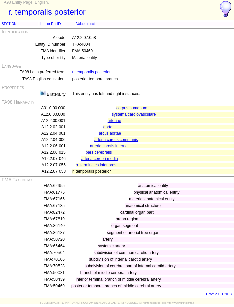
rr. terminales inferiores (96, 165)
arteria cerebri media (99, 158)
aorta (107, 127)
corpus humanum (131, 108)
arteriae (114, 120)
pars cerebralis (99, 152)
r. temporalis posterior (91, 72)
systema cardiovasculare (134, 114)
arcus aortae (110, 133)
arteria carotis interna (109, 146)
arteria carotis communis (116, 139)
